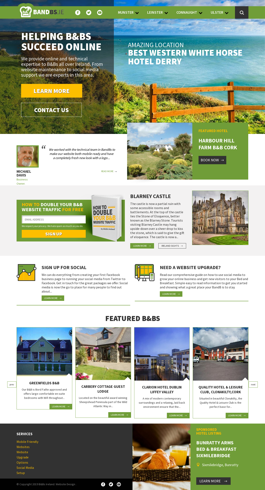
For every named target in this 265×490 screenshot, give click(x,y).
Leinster (155, 12)
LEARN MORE (213, 481)
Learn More (52, 91)
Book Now (212, 160)
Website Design (65, 484)
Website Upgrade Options (23, 457)
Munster (126, 12)
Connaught (186, 12)
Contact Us (51, 110)
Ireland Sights (172, 245)
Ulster (217, 12)
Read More (109, 171)
